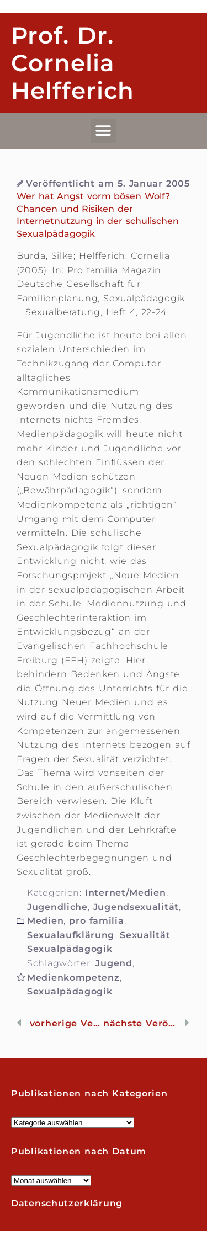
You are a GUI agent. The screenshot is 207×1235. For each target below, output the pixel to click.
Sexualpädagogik (70, 949)
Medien (45, 920)
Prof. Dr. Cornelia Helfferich (72, 63)
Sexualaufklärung (70, 935)
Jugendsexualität (136, 907)
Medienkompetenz (73, 977)
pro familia (96, 920)
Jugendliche (57, 907)
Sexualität (145, 935)
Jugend (113, 963)
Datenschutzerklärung (67, 1203)
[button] (103, 131)
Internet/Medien (125, 892)
